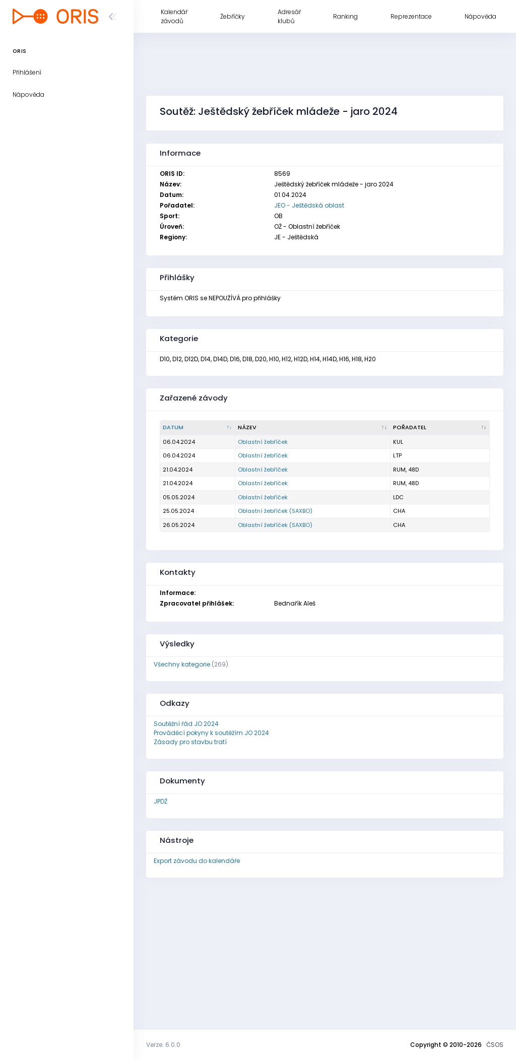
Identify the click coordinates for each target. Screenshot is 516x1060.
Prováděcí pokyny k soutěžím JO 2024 (211, 732)
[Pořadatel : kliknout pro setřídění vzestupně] (440, 428)
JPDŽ (160, 801)
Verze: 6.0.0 (163, 1044)
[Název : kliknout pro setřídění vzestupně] (313, 428)
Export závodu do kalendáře (197, 860)
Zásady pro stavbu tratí (190, 742)
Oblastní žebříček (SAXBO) (275, 511)
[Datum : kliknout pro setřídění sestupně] (197, 428)
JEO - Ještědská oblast (309, 205)
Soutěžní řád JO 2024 (186, 723)
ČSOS (494, 1044)
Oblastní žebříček (263, 442)
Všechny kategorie (182, 664)
